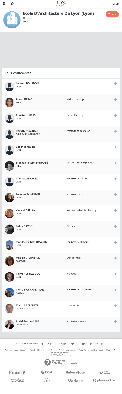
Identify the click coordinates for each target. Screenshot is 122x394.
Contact (24, 350)
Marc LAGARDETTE (27, 305)
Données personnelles (67, 350)
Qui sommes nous (12, 350)
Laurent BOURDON (27, 83)
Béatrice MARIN (25, 147)
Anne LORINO (24, 99)
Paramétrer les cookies (87, 350)
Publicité (33, 350)
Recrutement (43, 350)
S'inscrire (112, 14)
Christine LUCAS (26, 115)
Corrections (65, 353)
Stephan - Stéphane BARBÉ (32, 162)
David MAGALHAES (27, 131)
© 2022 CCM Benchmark (61, 355)
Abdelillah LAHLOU (27, 321)
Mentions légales (105, 350)
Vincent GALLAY (25, 210)
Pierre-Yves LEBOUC (28, 273)
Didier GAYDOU (25, 226)
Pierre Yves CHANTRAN (30, 289)
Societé (54, 350)
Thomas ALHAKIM (26, 178)
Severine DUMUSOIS (28, 194)
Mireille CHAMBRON (28, 258)
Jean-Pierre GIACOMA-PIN (31, 242)
